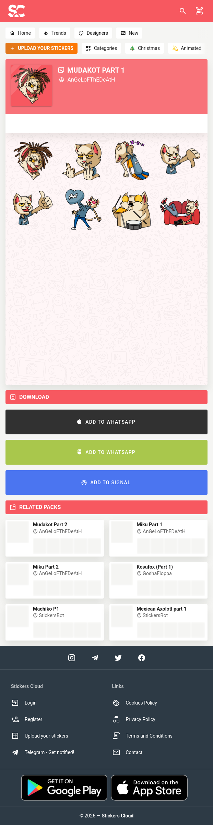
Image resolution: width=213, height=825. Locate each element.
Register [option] (26, 719)
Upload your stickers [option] (39, 736)
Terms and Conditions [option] (142, 736)
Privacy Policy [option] (133, 719)
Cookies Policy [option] (134, 703)
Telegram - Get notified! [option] (42, 752)
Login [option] (24, 703)
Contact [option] (127, 752)
